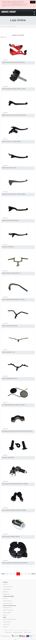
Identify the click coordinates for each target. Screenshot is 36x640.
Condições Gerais (8, 632)
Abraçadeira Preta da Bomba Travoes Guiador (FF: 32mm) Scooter (17, 431)
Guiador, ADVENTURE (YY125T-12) (9, 378)
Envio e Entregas (6, 624)
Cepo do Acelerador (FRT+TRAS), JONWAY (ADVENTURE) (14, 562)
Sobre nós (5, 584)
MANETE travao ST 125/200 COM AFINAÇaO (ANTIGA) (14, 115)
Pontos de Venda (6, 594)
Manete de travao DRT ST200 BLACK (10, 220)
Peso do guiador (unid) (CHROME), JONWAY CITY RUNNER (15, 483)
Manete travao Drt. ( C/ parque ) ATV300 (11, 141)
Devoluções (5, 626)
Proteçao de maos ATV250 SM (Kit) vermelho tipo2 (13, 62)
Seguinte (33, 573)
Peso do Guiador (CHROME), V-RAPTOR (11, 536)
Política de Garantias (7, 621)
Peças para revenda (7, 589)
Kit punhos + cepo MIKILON (8, 457)
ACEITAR (32, 2)
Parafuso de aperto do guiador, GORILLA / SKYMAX (13, 88)
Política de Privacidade (18, 632)
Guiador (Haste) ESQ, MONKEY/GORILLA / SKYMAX (13, 299)
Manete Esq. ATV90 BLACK (8, 246)
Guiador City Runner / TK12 (8, 352)
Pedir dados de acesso (7, 600)
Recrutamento (5, 591)
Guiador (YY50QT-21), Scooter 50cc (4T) (11, 273)
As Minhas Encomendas (7, 603)
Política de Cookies (27, 632)
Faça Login (5, 598)
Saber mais (5, 615)
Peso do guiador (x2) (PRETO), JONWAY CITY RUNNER (14, 510)
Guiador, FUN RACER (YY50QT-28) (9, 325)
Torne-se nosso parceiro (7, 586)
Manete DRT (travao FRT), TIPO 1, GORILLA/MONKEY (13, 194)
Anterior (3, 573)
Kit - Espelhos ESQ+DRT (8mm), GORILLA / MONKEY (13, 404)
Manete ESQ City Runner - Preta (9, 167)
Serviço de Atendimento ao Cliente (9, 619)
